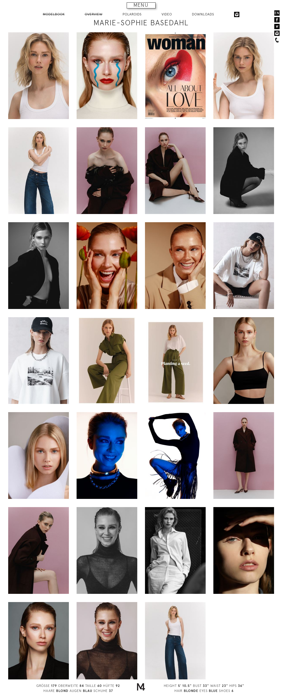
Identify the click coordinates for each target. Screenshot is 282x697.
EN (277, 13)
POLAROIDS (132, 14)
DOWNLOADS (203, 14)
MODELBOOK (54, 14)
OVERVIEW (94, 14)
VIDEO (167, 14)
